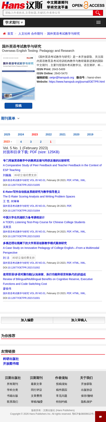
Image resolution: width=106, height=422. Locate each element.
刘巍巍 (7, 175)
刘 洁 (6, 257)
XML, (83, 180)
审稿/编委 (37, 401)
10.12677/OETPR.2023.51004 (24, 210)
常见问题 (61, 395)
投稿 (18, 105)
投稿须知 (61, 383)
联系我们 (12, 401)
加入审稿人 (79, 320)
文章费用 (36, 395)
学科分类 (12, 389)
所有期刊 (12, 383)
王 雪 (6, 201)
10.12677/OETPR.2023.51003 (24, 236)
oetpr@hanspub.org (62, 77)
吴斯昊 (7, 226)
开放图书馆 (11, 363)
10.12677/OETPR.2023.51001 (24, 298)
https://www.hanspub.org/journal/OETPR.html (77, 81)
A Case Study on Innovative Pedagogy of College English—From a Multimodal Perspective (51, 248)
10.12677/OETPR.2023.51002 (24, 267)
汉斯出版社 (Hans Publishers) (59, 410)
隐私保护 (86, 401)
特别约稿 (61, 401)
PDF (69, 180)
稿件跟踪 (61, 389)
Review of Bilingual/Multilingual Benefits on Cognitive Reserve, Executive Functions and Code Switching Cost (48, 279)
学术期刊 (14, 23)
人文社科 (24, 33)
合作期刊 (37, 33)
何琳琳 (15, 201)
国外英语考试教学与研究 (63, 33)
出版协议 (86, 389)
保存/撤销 (87, 395)
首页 (10, 33)
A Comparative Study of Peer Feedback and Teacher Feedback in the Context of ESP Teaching (52, 165)
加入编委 (27, 320)
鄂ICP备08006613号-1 (84, 414)
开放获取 (86, 383)
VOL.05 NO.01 (37, 180)
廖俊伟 (7, 288)
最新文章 (36, 383)
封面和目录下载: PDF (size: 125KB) (31, 152)
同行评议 (36, 389)
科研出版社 (11, 359)
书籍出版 (12, 395)
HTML (76, 180)
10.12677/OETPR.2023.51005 (24, 185)
